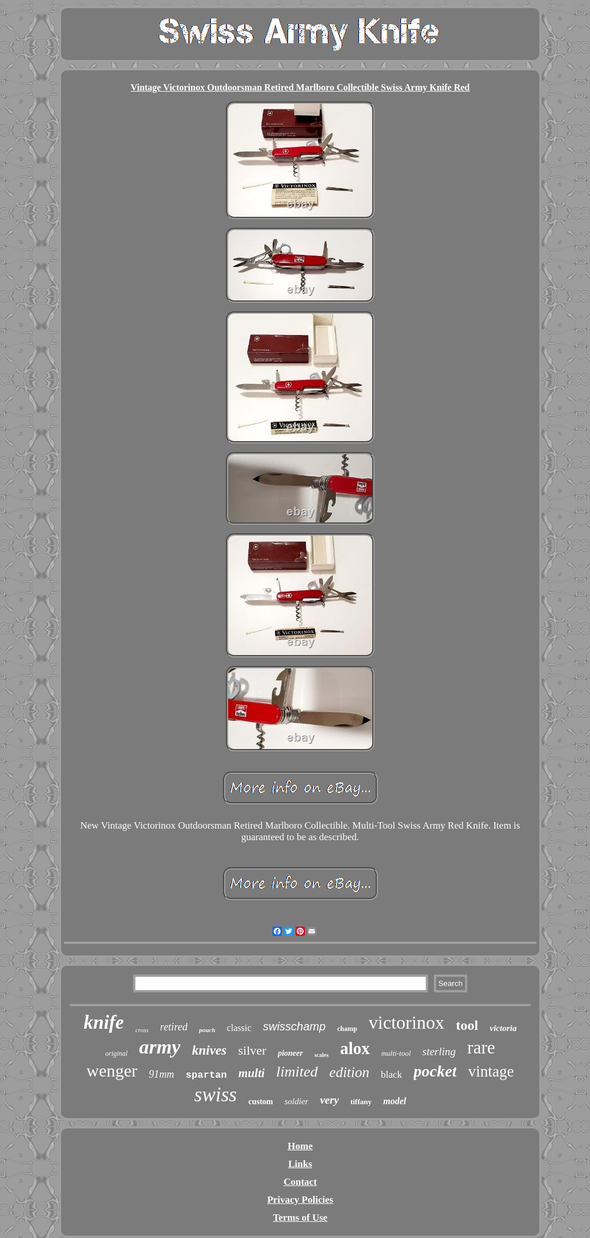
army (159, 1047)
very (329, 1100)
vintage (490, 1071)
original (116, 1053)
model (394, 1101)
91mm (161, 1074)
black (391, 1074)
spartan (206, 1075)
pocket (435, 1071)
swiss (215, 1094)
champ (347, 1029)
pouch (207, 1029)
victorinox (407, 1022)
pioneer (290, 1053)
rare (481, 1047)
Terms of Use (300, 1217)
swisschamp (294, 1026)
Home (300, 1146)
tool (467, 1025)
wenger (111, 1070)
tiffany (361, 1101)
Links (300, 1163)
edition (349, 1072)
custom (260, 1101)
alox (355, 1048)
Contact (300, 1181)
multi (252, 1073)
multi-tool (396, 1053)
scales (321, 1055)
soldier (297, 1101)
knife (104, 1022)
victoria (503, 1028)
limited (296, 1071)
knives (209, 1050)
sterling (439, 1051)
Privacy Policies (300, 1199)
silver (252, 1050)
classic (239, 1028)
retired (174, 1027)
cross (142, 1029)
